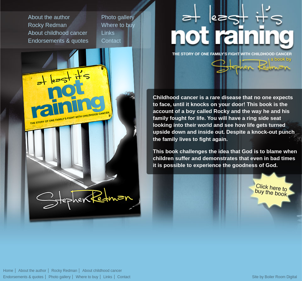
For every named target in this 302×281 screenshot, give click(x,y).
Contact (111, 41)
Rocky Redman (47, 25)
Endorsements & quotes (58, 41)
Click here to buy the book (271, 190)
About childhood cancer (57, 33)
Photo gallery (117, 17)
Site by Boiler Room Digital (274, 277)
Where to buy (118, 25)
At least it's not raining (236, 26)
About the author (49, 17)
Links (108, 33)
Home (8, 270)
